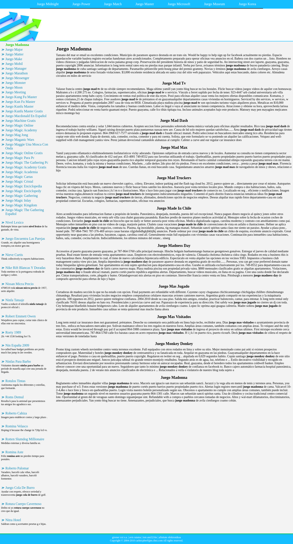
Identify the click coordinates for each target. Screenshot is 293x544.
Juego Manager (15, 68)
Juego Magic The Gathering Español (24, 212)
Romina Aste (14, 452)
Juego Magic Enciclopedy (23, 191)
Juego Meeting (15, 92)
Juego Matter (14, 54)
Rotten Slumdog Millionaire (24, 439)
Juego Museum (214, 4)
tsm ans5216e (150, 537)
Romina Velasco (16, 426)
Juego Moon (14, 87)
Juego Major (14, 49)
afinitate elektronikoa (170, 537)
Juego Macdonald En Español (26, 116)
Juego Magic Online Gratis (24, 153)
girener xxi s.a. (120, 537)
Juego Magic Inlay (18, 200)
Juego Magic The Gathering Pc (26, 162)
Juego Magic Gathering (21, 196)
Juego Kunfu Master (19, 106)
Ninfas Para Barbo (18, 361)
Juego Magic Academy (21, 130)
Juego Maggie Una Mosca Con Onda (26, 146)
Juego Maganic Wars (19, 139)
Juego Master (145, 4)
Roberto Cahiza (16, 413)
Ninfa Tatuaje (14, 300)
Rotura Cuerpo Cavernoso (23, 504)
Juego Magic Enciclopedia (23, 186)
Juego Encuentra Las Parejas (25, 238)
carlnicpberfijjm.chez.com (149, 540)
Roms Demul (14, 397)
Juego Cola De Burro (20, 487)
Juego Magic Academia (21, 172)
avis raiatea (135, 537)
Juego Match (113, 4)
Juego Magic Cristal (19, 181)
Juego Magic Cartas (19, 177)
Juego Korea (247, 4)
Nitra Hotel (13, 520)
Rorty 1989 (13, 332)
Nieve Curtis (14, 255)
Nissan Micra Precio (19, 284)
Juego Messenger (17, 78)
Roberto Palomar (17, 468)
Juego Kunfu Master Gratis (24, 111)
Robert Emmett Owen (20, 316)
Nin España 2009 (17, 345)
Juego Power (81, 4)
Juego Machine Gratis (20, 120)
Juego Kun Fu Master (20, 101)
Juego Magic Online (19, 125)
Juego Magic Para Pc (19, 158)
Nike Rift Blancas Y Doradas (25, 268)
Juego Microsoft (179, 4)
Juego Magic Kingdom (21, 205)
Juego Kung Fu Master (21, 97)
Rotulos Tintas (15, 381)
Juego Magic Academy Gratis (25, 167)
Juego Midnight (48, 4)
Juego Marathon (16, 73)
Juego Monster (15, 83)
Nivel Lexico (14, 222)
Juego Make (13, 59)
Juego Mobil (14, 64)
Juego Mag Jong (16, 135)
